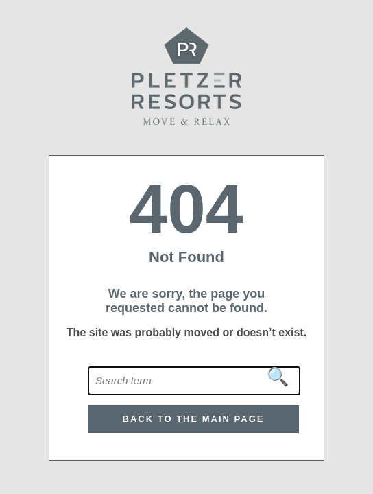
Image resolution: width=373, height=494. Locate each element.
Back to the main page (194, 419)
